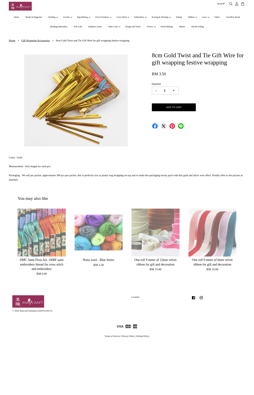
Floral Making (167, 26)
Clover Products (103, 17)
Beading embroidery (58, 26)
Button (182, 26)
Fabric (217, 17)
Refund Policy (142, 336)
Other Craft (114, 26)
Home (16, 17)
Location (135, 297)
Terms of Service (112, 336)
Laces (205, 17)
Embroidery (140, 17)
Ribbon (192, 17)
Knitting (53, 17)
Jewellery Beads (233, 17)
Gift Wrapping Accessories (35, 40)
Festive (151, 26)
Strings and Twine (133, 26)
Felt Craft (78, 26)
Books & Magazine (34, 17)
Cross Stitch (122, 17)
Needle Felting (197, 26)
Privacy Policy (128, 336)
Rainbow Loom (95, 26)
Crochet (67, 17)
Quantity (156, 83)
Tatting (179, 17)
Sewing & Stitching (161, 17)
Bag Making (83, 17)
